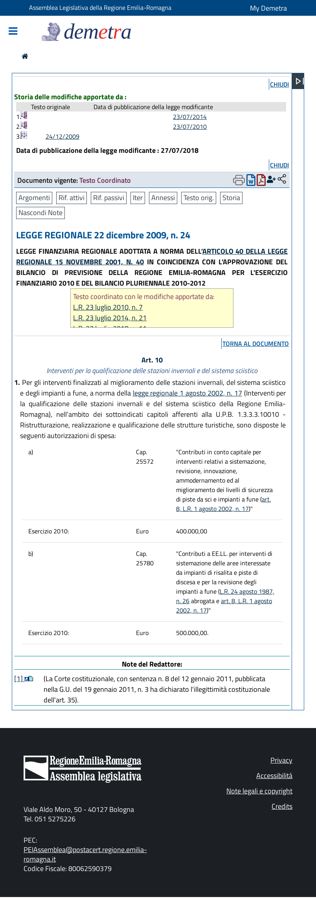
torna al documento (255, 343)
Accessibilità (274, 775)
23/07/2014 (190, 116)
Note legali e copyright (259, 791)
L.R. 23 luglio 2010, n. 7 (108, 307)
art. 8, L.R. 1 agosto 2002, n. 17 (223, 503)
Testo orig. (199, 197)
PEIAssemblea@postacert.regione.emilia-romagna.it (85, 854)
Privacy (281, 760)
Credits (282, 806)
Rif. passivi (108, 197)
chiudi (279, 84)
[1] (19, 678)
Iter (138, 197)
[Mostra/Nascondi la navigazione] (13, 31)
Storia (231, 197)
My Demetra (268, 8)
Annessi (163, 197)
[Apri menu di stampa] (239, 180)
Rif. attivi (72, 197)
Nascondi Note (40, 212)
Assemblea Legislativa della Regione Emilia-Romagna (100, 7)
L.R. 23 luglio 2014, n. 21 (110, 317)
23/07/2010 (190, 126)
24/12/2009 (62, 136)
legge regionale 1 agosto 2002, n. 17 (187, 393)
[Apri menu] (300, 81)
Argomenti (34, 197)
